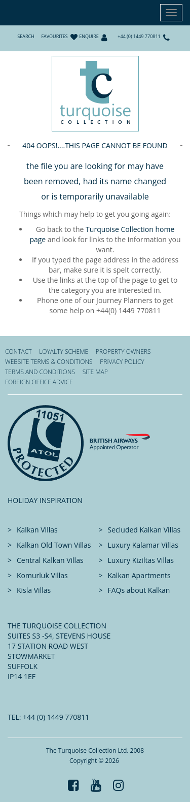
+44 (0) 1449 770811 (139, 36)
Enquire (88, 36)
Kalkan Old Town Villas (54, 545)
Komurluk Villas (42, 575)
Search (25, 36)
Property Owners (123, 351)
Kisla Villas (34, 590)
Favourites (54, 36)
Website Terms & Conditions (49, 361)
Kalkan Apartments (139, 575)
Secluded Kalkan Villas (144, 529)
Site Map (95, 371)
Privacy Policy (122, 361)
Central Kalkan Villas (50, 560)
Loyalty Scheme (63, 351)
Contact (18, 351)
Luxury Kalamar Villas (143, 545)
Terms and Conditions (40, 371)
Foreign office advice (39, 382)
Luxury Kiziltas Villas (141, 560)
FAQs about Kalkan (139, 590)
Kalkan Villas (37, 529)
